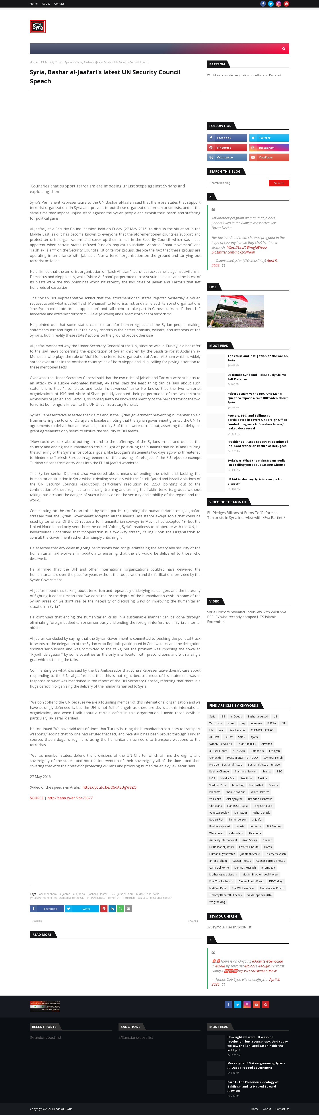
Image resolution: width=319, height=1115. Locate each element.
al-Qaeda (79, 894)
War (221, 730)
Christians (215, 806)
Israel (231, 723)
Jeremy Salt (268, 867)
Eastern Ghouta (249, 847)
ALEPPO (214, 737)
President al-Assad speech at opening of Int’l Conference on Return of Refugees (258, 444)
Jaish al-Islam (125, 894)
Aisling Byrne (234, 799)
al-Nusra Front (218, 751)
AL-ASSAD (239, 751)
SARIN (241, 737)
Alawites (266, 744)
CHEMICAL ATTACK (262, 730)
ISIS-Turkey (275, 881)
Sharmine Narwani (245, 771)
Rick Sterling (273, 826)
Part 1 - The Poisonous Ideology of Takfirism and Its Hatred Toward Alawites (253, 1086)
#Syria (220, 966)
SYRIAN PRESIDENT (220, 744)
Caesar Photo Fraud (251, 881)
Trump (267, 771)
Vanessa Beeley (219, 813)
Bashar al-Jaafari (98, 894)
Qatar (254, 737)
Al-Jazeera (255, 833)
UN (211, 730)
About (46, 4)
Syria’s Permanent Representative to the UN (57, 898)
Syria (156, 894)
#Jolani (249, 966)
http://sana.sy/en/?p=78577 (70, 797)
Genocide (215, 758)
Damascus (257, 751)
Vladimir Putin (218, 785)
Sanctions (246, 778)
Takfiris (262, 778)
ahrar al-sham (48, 894)
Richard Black (261, 813)
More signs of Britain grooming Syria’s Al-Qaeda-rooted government (256, 1065)
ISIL (284, 723)
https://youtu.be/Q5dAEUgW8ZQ (109, 787)
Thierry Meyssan (275, 854)
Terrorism (114, 898)
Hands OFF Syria (237, 806)
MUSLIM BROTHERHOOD (242, 758)
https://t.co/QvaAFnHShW (257, 971)
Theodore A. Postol (272, 888)
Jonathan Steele (250, 854)
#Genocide (274, 961)
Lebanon (255, 826)
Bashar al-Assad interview (264, 764)
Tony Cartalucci (262, 806)
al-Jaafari (64, 894)
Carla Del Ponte (219, 867)
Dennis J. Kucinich (245, 867)
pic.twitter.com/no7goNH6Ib (233, 252)
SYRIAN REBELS (96, 898)
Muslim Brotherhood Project (260, 874)
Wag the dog (217, 902)
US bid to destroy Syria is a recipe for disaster (255, 481)
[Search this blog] (238, 183)
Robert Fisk (216, 819)
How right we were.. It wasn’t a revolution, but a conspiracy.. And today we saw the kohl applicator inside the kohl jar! (258, 1043)
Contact (59, 4)
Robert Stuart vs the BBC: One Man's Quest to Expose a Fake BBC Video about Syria (258, 398)
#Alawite (258, 961)
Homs (268, 847)
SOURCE (37, 797)
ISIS (113, 894)
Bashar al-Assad (258, 716)
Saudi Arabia (237, 730)
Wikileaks (215, 799)
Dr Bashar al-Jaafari (221, 847)
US (275, 716)
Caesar (267, 840)
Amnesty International (223, 840)
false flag (237, 785)
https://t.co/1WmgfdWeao (247, 247)
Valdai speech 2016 (259, 895)
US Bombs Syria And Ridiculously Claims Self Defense (257, 377)
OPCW (229, 737)
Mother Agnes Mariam (223, 874)
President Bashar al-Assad (225, 764)
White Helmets (260, 792)
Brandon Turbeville (260, 799)
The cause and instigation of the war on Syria (258, 358)
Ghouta (273, 785)
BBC (279, 771)
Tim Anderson (238, 819)
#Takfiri (264, 966)
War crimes (216, 833)
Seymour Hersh (273, 758)
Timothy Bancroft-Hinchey (225, 895)
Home (34, 4)
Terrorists (129, 898)
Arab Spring (249, 840)
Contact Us (282, 1109)
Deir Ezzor (240, 813)
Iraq (242, 723)
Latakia (239, 826)
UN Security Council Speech (57, 62)
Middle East (143, 894)
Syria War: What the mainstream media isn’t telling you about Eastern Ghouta (257, 462)
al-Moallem (236, 833)
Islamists (214, 792)
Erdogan (274, 751)
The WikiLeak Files (243, 888)
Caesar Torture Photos (270, 861)
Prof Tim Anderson (221, 881)
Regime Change (219, 771)
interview (256, 723)
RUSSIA (271, 723)
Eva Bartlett (256, 785)
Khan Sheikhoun (235, 792)
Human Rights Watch (222, 854)
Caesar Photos (241, 861)
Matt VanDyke (217, 888)
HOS (212, 778)
